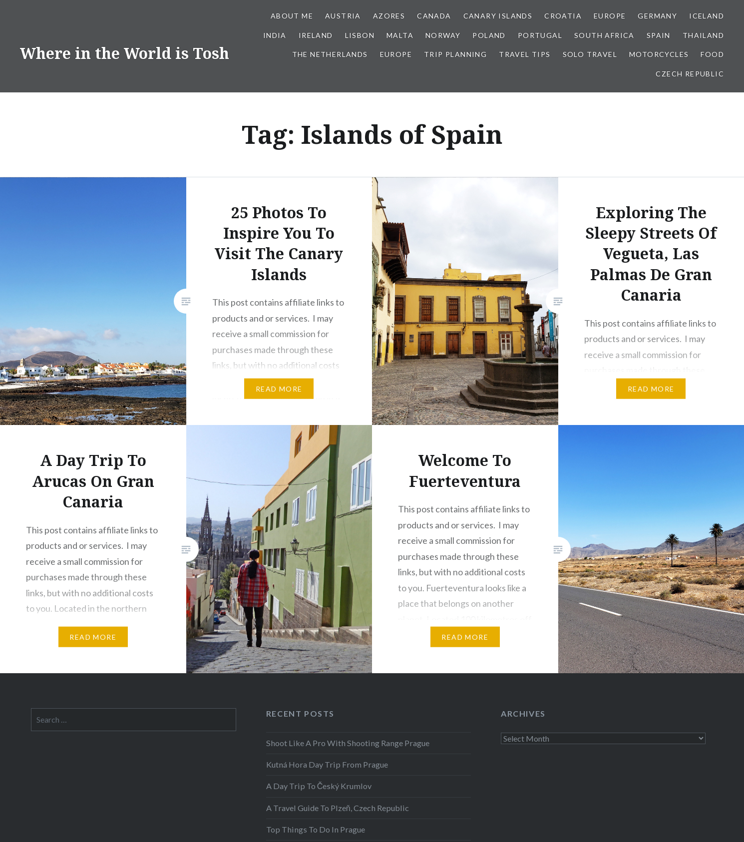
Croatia (563, 15)
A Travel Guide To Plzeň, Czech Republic (337, 808)
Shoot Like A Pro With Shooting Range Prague (347, 743)
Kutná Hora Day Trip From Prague (327, 764)
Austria (343, 15)
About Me (292, 15)
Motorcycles (659, 54)
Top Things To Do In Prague (315, 829)
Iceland (706, 15)
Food (712, 54)
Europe (610, 15)
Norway (442, 35)
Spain (659, 35)
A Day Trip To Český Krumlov (319, 786)
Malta (399, 35)
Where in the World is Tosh (124, 53)
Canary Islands (498, 15)
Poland (488, 35)
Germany (657, 15)
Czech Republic (690, 73)
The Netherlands (330, 54)
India (275, 35)
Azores (389, 15)
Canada (434, 15)
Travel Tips (524, 54)
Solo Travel (590, 54)
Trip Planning (455, 54)
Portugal (540, 35)
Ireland (316, 35)
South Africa (604, 35)
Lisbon (359, 35)
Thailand (703, 35)
